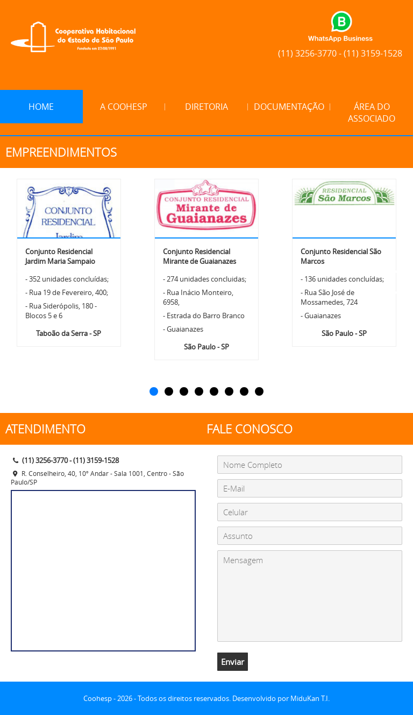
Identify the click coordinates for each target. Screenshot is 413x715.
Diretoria (206, 107)
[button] (153, 391)
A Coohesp (123, 107)
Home (41, 107)
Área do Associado (371, 112)
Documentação (289, 107)
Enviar (232, 661)
